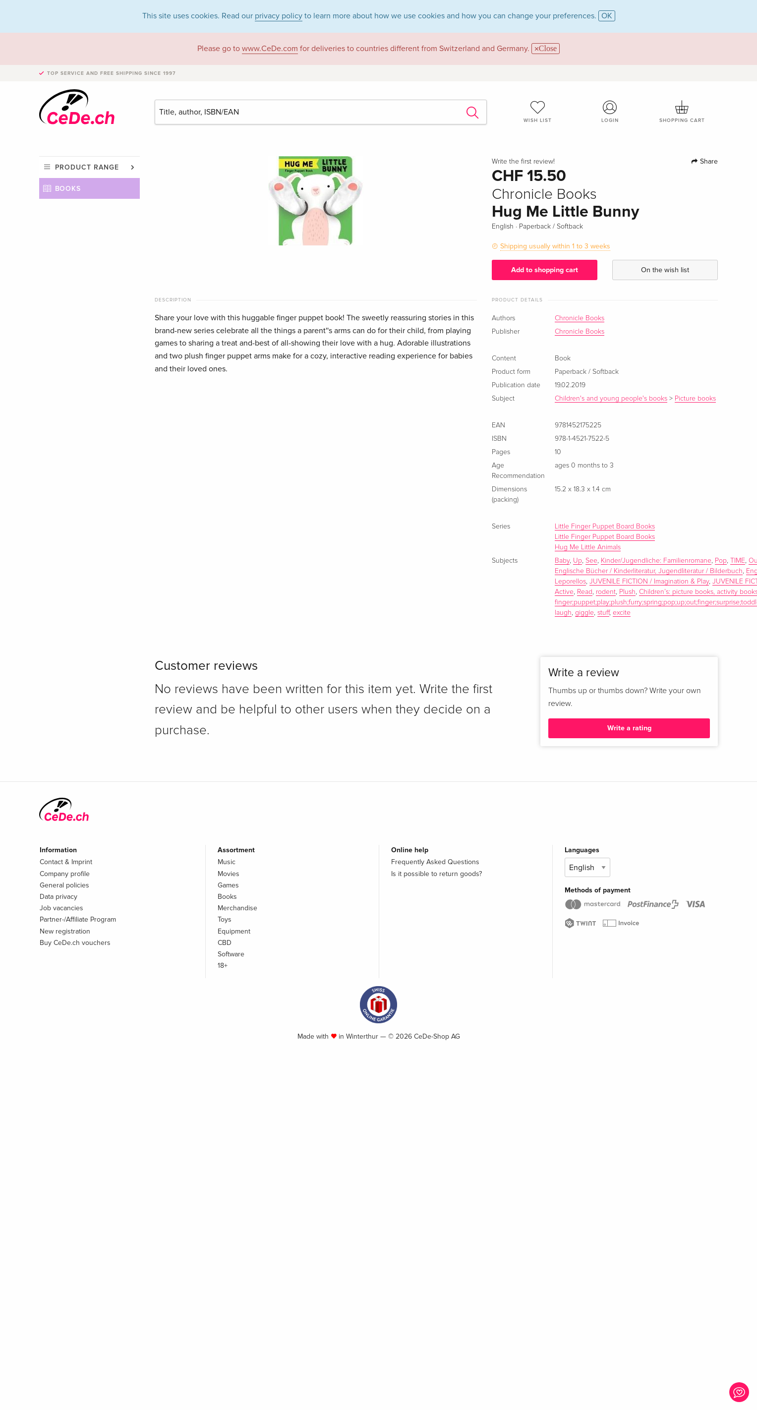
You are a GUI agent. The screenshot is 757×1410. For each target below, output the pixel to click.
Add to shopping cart (544, 270)
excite (622, 612)
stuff (603, 612)
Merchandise (237, 908)
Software (231, 954)
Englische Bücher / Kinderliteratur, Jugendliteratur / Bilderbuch (649, 571)
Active (564, 591)
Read (584, 591)
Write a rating (629, 728)
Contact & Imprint (66, 862)
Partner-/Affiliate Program (78, 919)
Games (228, 885)
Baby (562, 560)
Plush (627, 591)
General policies (64, 885)
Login (610, 111)
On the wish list (665, 270)
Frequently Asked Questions (435, 862)
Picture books (695, 398)
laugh (563, 612)
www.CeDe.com (270, 49)
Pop (721, 560)
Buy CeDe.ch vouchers (75, 943)
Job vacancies (61, 908)
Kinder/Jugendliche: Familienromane (656, 560)
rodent (606, 591)
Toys (225, 919)
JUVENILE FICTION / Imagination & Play (649, 581)
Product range (87, 167)
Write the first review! (523, 161)
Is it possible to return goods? (436, 874)
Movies (228, 874)
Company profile (65, 874)
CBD (225, 943)
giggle (584, 612)
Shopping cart (682, 111)
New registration (65, 931)
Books (68, 188)
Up (577, 560)
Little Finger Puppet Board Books (605, 526)
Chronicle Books (579, 318)
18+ (223, 965)
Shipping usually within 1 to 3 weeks (555, 246)
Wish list (538, 111)
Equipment (234, 931)
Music (226, 862)
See (591, 560)
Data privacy (58, 896)
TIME (737, 560)
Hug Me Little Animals (588, 547)
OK (606, 16)
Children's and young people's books (611, 398)
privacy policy (278, 16)
